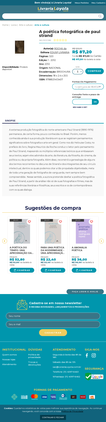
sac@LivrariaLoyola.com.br (67, 367)
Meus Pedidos (82, 3)
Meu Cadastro (98, 3)
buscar (100, 16)
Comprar (23, 270)
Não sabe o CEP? (80, 107)
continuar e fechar (53, 417)
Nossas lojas (8, 359)
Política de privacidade (34, 356)
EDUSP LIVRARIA (59, 52)
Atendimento (9, 364)
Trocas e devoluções (34, 363)
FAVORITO (29, 222)
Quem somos (9, 354)
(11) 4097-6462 (72, 376)
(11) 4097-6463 (71, 371)
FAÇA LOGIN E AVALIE (85, 292)
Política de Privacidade (72, 411)
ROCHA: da (60, 48)
